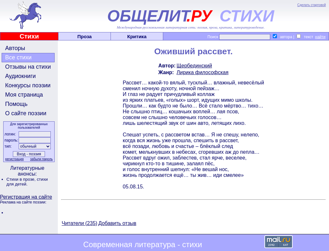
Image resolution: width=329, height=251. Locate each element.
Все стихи (18, 57)
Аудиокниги (20, 76)
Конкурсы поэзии (27, 85)
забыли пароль (41, 159)
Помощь (16, 104)
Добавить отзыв (117, 223)
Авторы (15, 48)
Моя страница (24, 94)
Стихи (29, 36)
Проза (84, 36)
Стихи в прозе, (21, 179)
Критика (137, 36)
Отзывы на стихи (28, 67)
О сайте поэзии (25, 113)
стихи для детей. (27, 181)
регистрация (14, 159)
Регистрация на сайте (26, 197)
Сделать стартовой (311, 5)
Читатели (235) (79, 223)
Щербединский (194, 65)
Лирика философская (203, 72)
